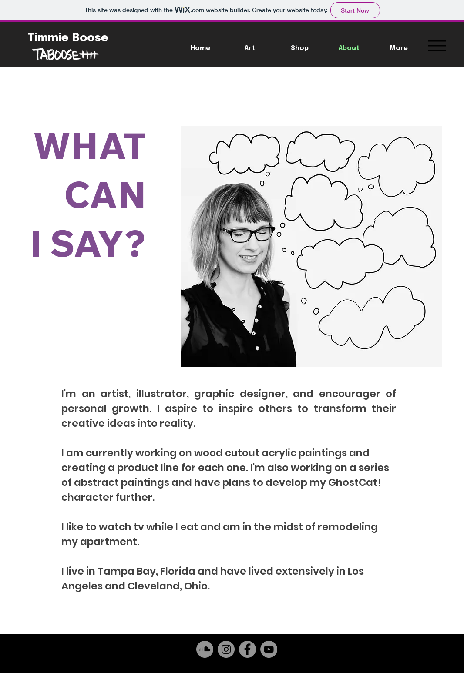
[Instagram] (226, 649)
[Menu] (437, 45)
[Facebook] (247, 649)
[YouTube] (268, 649)
